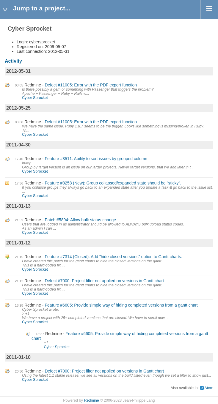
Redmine (91, 400)
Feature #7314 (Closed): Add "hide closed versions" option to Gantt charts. (113, 256)
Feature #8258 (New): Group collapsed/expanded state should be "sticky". (113, 183)
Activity (13, 61)
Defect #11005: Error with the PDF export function (91, 85)
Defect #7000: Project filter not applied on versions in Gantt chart (104, 280)
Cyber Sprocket (35, 98)
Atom (209, 388)
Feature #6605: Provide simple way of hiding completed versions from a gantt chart (121, 305)
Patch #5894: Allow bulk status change (80, 219)
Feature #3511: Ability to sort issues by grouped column (96, 158)
